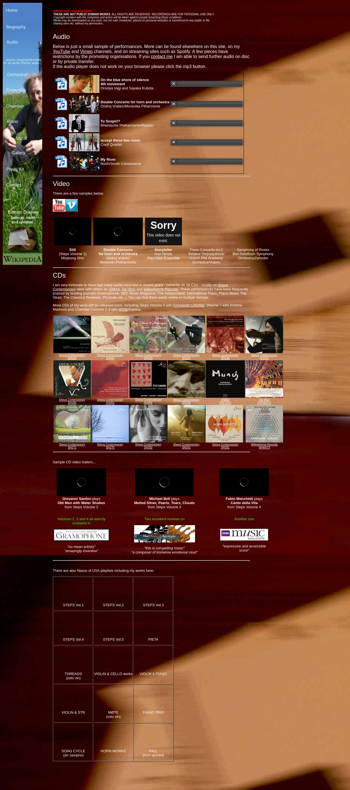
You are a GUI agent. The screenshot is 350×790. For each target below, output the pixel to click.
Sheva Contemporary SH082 (148, 401)
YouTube (61, 51)
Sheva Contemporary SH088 (148, 357)
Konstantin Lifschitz (188, 305)
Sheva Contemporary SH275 (110, 446)
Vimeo (86, 51)
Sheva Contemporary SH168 (72, 357)
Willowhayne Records (160, 289)
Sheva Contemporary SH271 (72, 446)
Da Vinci (128, 289)
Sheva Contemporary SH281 (225, 446)
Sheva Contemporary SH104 (186, 357)
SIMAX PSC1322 (225, 401)
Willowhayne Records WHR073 (264, 446)
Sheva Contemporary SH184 (72, 401)
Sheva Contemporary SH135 (186, 401)
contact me (161, 56)
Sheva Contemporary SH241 (186, 446)
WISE (123, 309)
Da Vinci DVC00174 (264, 401)
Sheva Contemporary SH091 (110, 401)
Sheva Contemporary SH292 (148, 446)
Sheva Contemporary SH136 (225, 357)
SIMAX (114, 289)
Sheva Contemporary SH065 (110, 357)
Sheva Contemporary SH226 (264, 357)
